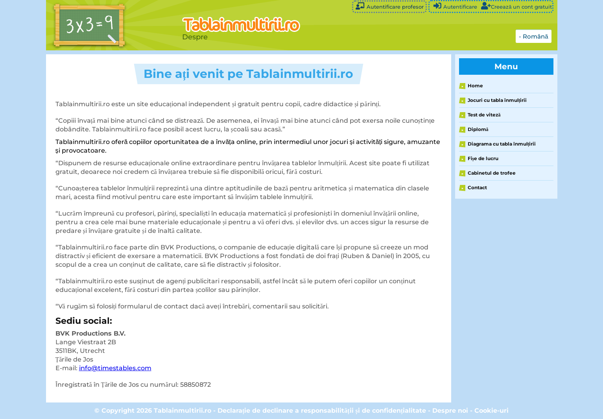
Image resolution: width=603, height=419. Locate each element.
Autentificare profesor (389, 6)
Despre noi (450, 410)
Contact (477, 187)
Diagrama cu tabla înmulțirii (502, 144)
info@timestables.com (115, 368)
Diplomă (478, 129)
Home (475, 86)
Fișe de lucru (483, 158)
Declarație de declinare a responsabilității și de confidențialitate (322, 410)
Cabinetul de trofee (492, 173)
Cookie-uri (491, 410)
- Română (533, 36)
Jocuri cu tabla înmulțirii (497, 100)
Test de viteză (484, 115)
